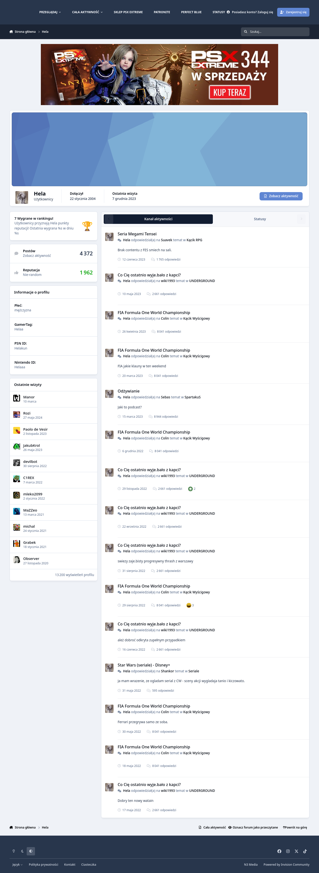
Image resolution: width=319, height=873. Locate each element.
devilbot (30, 461)
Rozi (26, 412)
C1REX (28, 477)
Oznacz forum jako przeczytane (253, 827)
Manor (29, 396)
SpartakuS (193, 397)
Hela (126, 240)
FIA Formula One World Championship (154, 312)
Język (17, 864)
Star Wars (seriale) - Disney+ (144, 665)
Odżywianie (129, 391)
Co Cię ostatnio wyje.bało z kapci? (149, 274)
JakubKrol (31, 445)
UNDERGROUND (202, 281)
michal (29, 526)
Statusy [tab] (260, 219)
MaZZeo (30, 509)
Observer (31, 558)
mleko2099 (32, 493)
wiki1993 (168, 281)
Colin (165, 318)
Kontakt (69, 864)
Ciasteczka (88, 864)
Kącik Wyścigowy (196, 318)
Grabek (29, 542)
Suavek (166, 240)
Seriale (193, 671)
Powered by (286, 864)
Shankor (167, 671)
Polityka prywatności (43, 864)
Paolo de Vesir (35, 428)
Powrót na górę (295, 827)
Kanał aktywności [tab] (158, 219)
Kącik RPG (194, 240)
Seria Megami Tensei (137, 234)
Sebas (165, 397)
